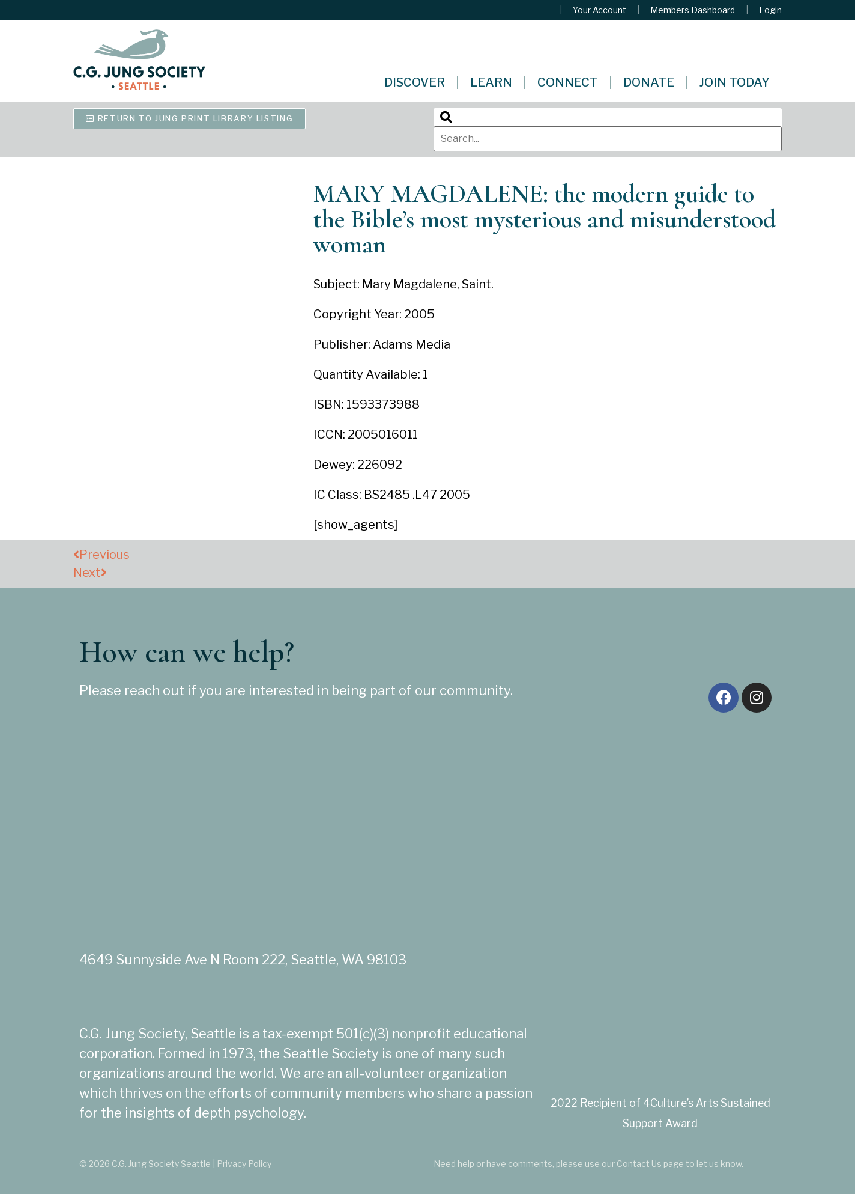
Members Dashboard (692, 10)
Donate (648, 82)
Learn (491, 82)
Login (770, 10)
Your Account (599, 10)
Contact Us (639, 1164)
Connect (567, 82)
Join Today (734, 82)
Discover (414, 82)
